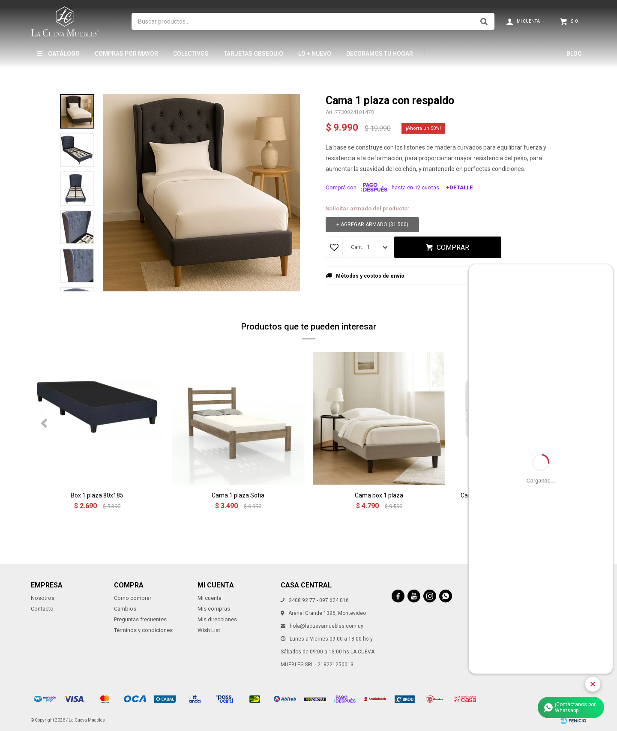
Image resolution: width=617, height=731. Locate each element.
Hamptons (451, 53)
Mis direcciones (217, 619)
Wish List (209, 630)
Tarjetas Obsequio (253, 53)
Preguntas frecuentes (140, 619)
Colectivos (191, 53)
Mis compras (214, 608)
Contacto (42, 608)
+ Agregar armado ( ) (372, 224)
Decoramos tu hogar (379, 53)
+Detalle (459, 187)
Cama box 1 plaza (379, 495)
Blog (574, 53)
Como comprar (132, 598)
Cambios (125, 608)
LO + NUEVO (314, 53)
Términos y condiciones (143, 630)
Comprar (453, 247)
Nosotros (42, 598)
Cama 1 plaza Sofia (238, 495)
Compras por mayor (126, 53)
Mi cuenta (210, 598)
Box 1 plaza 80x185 (97, 495)
